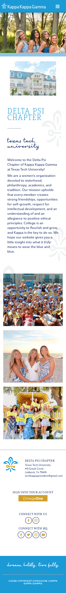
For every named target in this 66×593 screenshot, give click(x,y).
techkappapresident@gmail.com (44, 476)
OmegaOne (40, 581)
